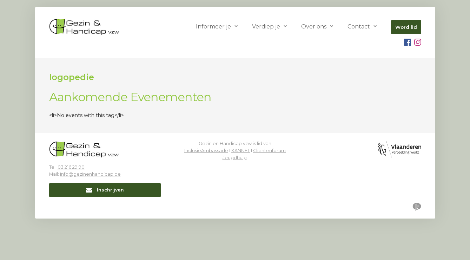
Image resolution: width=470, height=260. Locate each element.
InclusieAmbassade (206, 150)
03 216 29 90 (71, 167)
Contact (358, 26)
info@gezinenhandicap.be (90, 174)
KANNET (240, 150)
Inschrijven (105, 190)
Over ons (313, 26)
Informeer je (213, 26)
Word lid (406, 27)
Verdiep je (266, 26)
